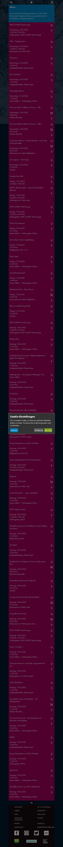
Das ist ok (48, 430)
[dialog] (32, 423)
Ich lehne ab (39, 430)
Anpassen (14, 430)
